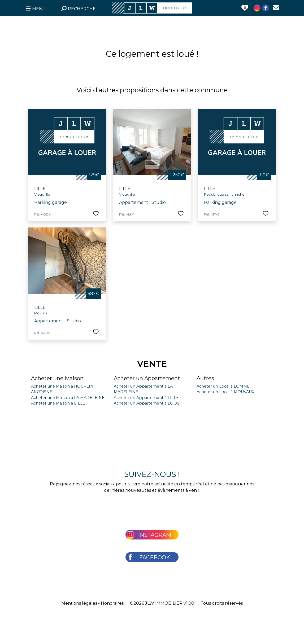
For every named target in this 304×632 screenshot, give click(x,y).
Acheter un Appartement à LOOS (146, 403)
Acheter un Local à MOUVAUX (225, 391)
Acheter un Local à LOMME (223, 386)
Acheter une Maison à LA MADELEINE (68, 397)
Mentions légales (79, 603)
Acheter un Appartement (147, 378)
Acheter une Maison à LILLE (58, 403)
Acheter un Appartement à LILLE (146, 397)
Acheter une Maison (57, 378)
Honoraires (112, 603)
